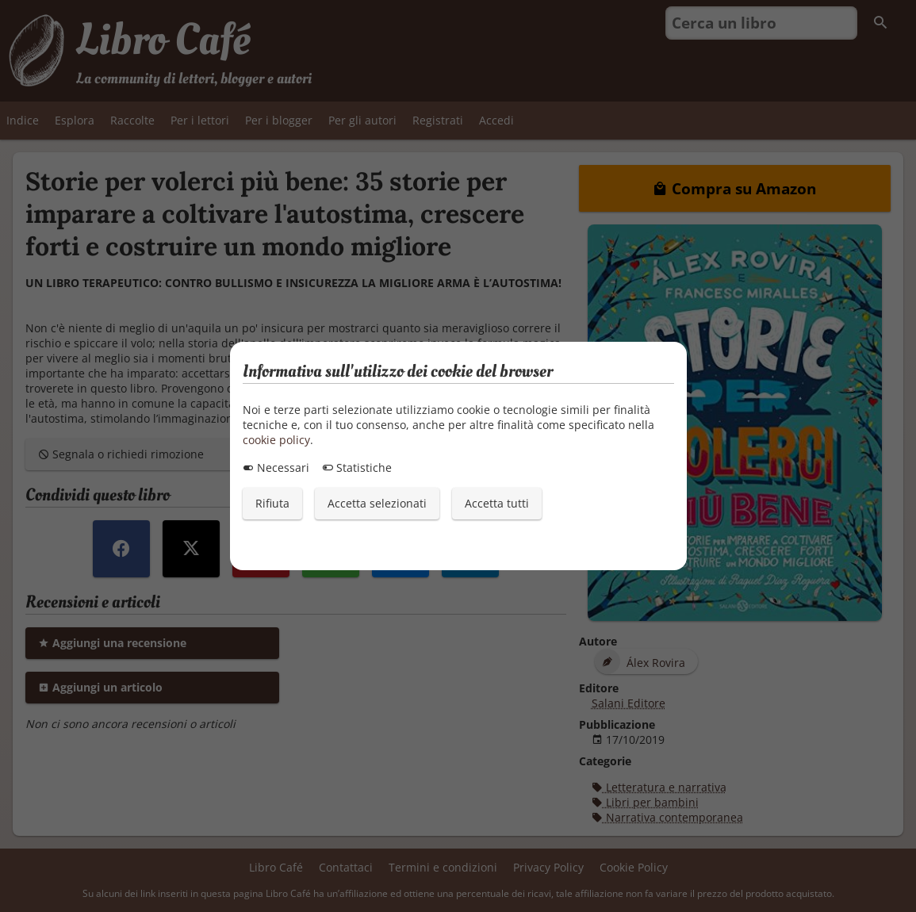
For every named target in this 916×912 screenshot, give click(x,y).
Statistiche (357, 467)
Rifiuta (272, 503)
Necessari (276, 467)
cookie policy (276, 439)
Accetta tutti (497, 503)
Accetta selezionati (377, 503)
